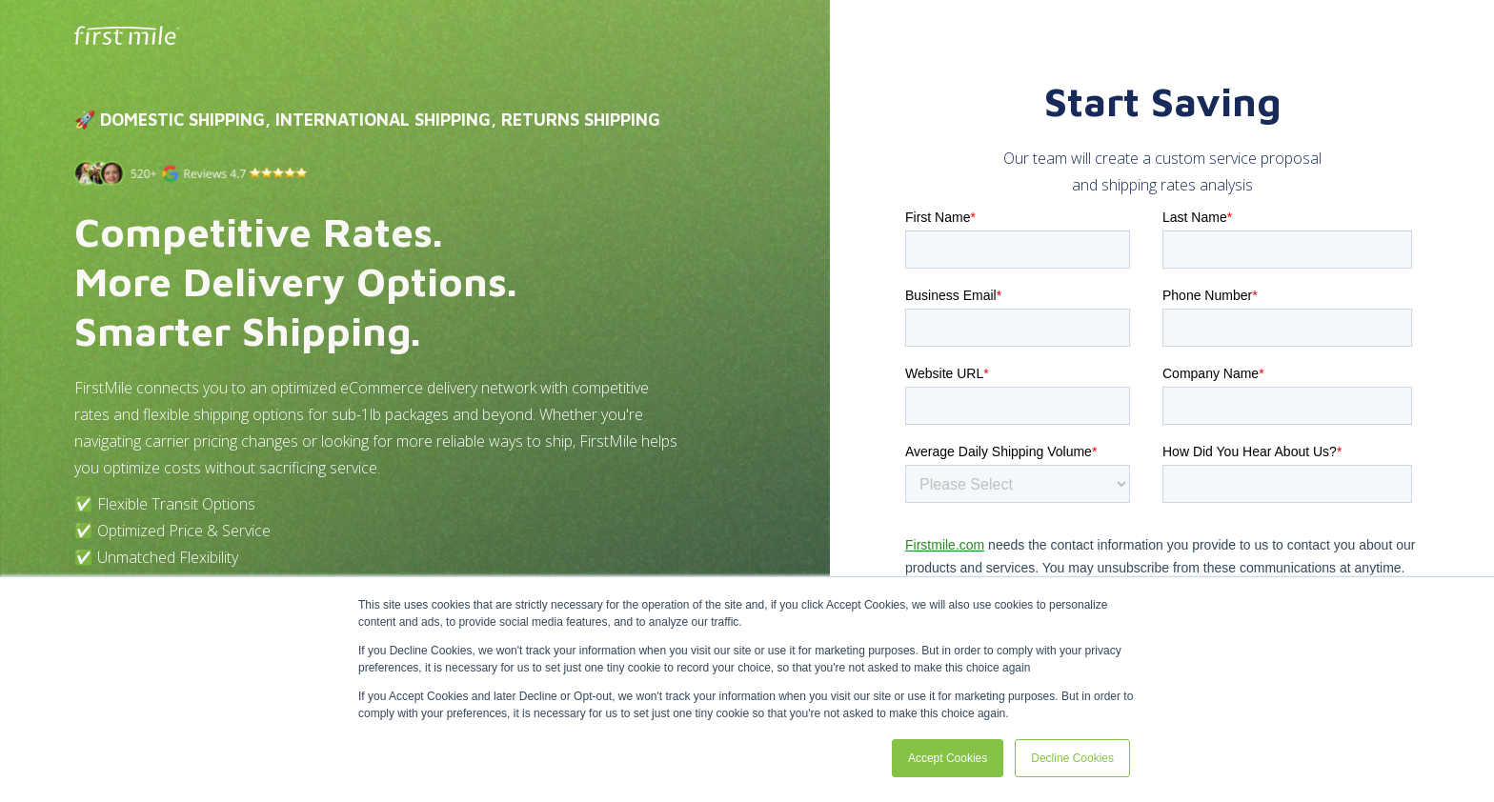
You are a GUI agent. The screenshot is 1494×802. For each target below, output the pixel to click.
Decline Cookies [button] (1072, 758)
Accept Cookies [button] (947, 758)
